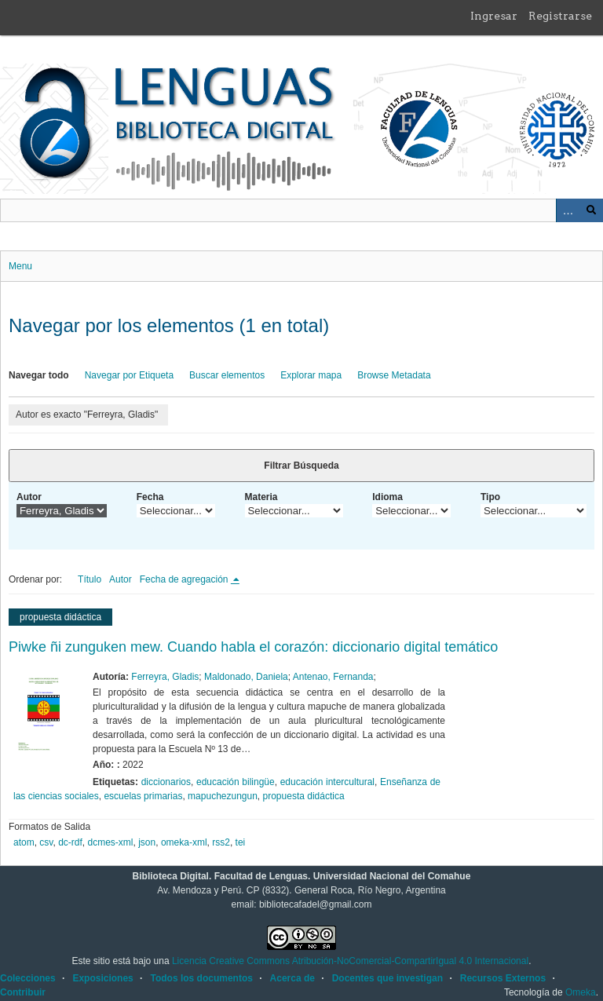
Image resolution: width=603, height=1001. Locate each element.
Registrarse (560, 15)
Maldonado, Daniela (246, 676)
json (146, 842)
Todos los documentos (201, 978)
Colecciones (28, 978)
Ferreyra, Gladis (165, 676)
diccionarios (166, 781)
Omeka (580, 992)
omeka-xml (184, 842)
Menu (20, 266)
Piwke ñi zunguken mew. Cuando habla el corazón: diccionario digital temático (253, 647)
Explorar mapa (311, 375)
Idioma (387, 496)
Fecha (150, 496)
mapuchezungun (223, 796)
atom (24, 842)
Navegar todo (39, 375)
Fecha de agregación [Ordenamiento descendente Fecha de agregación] (185, 579)
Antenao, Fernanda (333, 676)
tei (241, 842)
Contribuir (23, 992)
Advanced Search (567, 210)
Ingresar (493, 15)
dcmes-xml (110, 842)
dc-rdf (70, 842)
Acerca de (292, 978)
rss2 (221, 842)
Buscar (591, 210)
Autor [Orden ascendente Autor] (120, 579)
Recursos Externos (503, 978)
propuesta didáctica (304, 796)
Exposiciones (102, 978)
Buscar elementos (227, 375)
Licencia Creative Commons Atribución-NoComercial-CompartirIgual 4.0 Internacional (350, 960)
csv (46, 842)
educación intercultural (327, 781)
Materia (261, 496)
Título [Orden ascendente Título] (89, 579)
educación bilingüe (235, 781)
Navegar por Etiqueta (129, 375)
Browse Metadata (393, 375)
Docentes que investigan (387, 978)
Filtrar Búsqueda (301, 465)
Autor (29, 496)
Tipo (490, 496)
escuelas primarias (143, 796)
